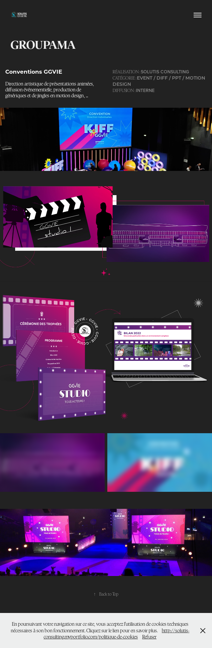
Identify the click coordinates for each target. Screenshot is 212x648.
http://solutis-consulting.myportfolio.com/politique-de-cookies (116, 634)
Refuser (149, 636)
